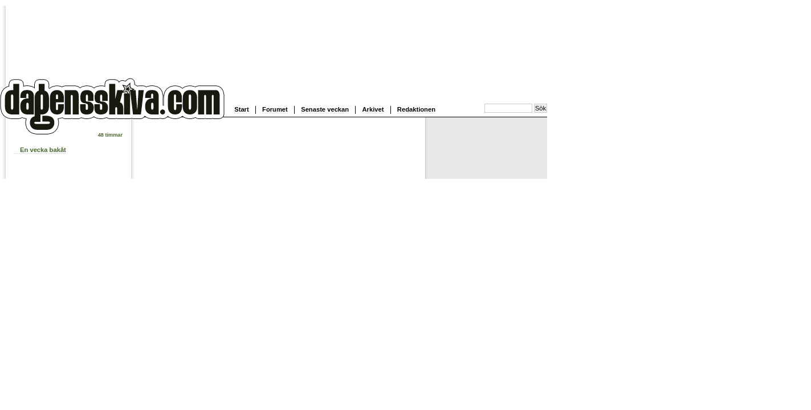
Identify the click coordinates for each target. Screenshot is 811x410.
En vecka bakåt (43, 149)
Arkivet (373, 109)
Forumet (275, 109)
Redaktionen (416, 109)
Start (241, 109)
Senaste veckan (325, 109)
